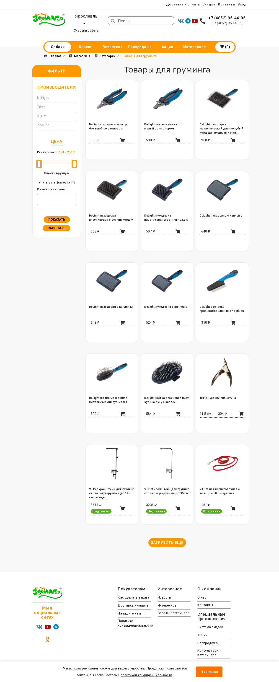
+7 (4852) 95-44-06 (227, 23)
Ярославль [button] (86, 16)
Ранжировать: (47, 145)
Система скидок (210, 620)
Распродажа (140, 39)
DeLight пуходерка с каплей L (221, 208)
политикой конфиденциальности (146, 675)
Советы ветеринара (174, 605)
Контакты (225, 4)
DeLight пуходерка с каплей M (110, 299)
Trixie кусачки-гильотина (218, 390)
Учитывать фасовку (54, 175)
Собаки (58, 39)
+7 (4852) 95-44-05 (226, 18)
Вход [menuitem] (242, 4)
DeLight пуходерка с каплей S (165, 299)
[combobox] (56, 192)
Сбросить (56, 221)
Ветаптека (113, 39)
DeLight (43, 90)
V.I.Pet (42, 109)
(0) (225, 39)
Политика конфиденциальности (134, 616)
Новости (164, 590)
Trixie (41, 99)
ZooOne (43, 118)
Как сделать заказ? (133, 590)
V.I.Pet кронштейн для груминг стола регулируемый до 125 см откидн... (111, 486)
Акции (167, 39)
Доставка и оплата (180, 4)
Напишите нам (129, 606)
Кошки (85, 39)
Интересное (194, 39)
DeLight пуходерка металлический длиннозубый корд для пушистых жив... (221, 121)
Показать (56, 212)
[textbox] (40, 191)
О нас (201, 590)
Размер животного (52, 182)
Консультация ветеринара (208, 646)
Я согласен (209, 672)
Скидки (207, 4)
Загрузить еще (167, 535)
